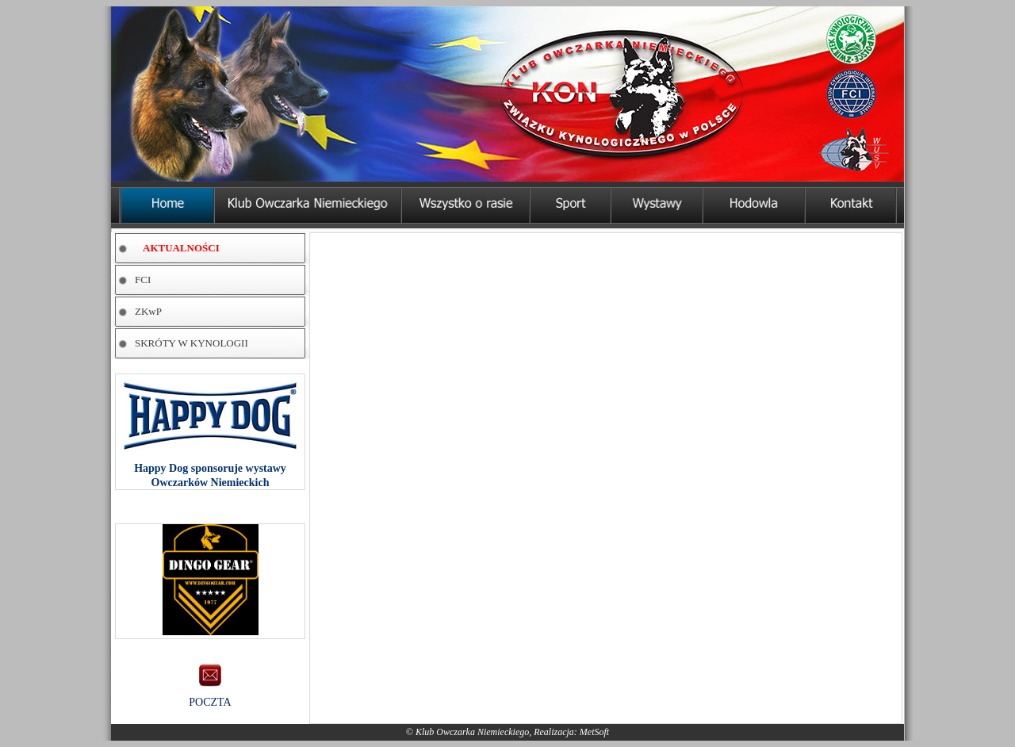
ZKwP (148, 311)
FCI (143, 279)
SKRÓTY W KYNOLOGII (191, 343)
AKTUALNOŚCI (181, 248)
